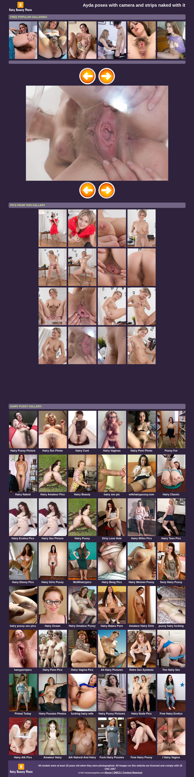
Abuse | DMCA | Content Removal (123, 772)
